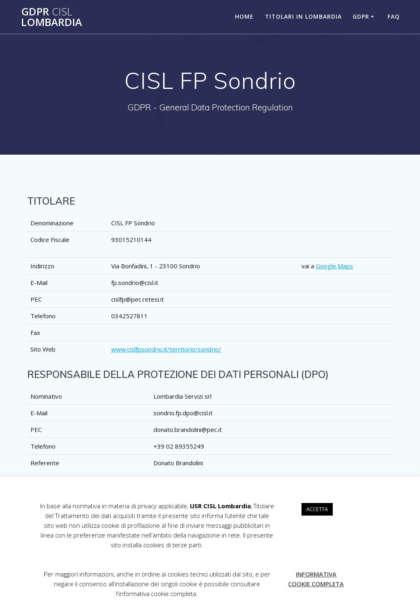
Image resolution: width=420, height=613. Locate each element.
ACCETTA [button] (317, 509)
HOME (244, 16)
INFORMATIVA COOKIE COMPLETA (316, 579)
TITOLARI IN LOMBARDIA (303, 16)
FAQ (394, 16)
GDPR (361, 16)
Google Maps (334, 266)
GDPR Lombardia (51, 16)
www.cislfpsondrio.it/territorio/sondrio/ (166, 349)
